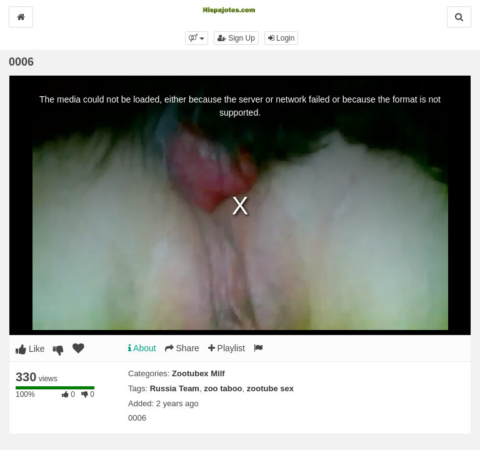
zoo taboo (223, 388)
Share (182, 348)
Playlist (226, 348)
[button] (196, 38)
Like (30, 349)
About (142, 348)
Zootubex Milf (198, 373)
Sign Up (236, 38)
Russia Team (174, 388)
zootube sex (270, 388)
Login (281, 38)
